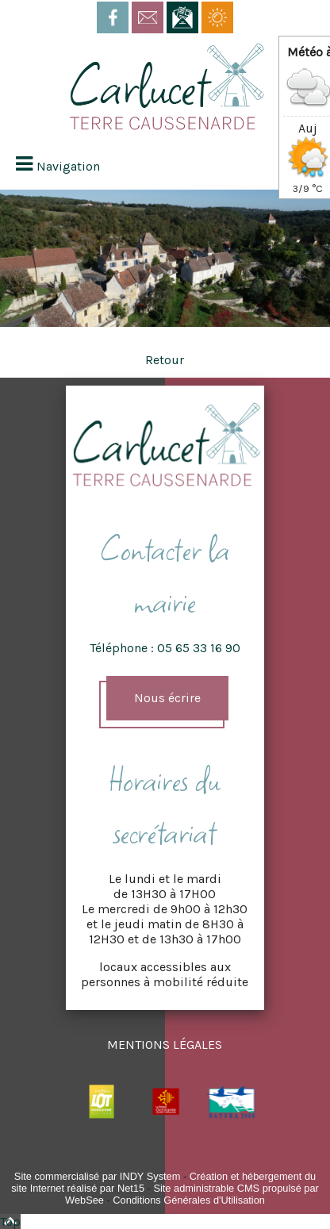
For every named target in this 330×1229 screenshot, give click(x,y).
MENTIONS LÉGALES (164, 1044)
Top (10, 1221)
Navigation (68, 166)
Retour (164, 359)
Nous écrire (167, 697)
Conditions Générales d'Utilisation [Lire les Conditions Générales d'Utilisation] (189, 1200)
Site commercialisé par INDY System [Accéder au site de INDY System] (97, 1176)
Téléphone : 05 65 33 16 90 (165, 647)
